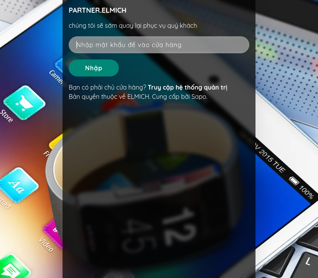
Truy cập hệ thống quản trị (187, 87)
